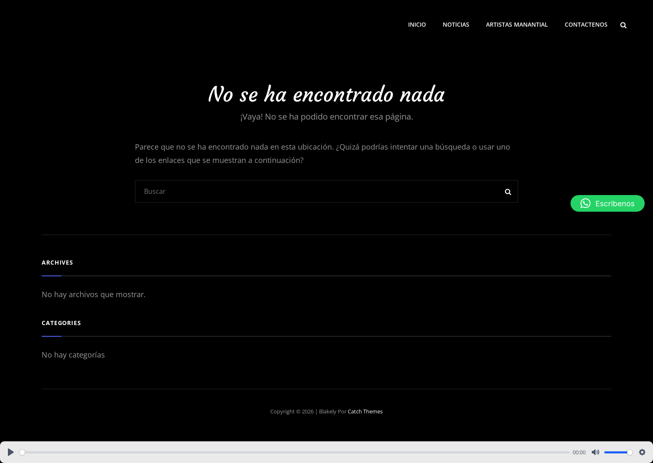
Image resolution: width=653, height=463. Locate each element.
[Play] (10, 452)
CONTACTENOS (586, 24)
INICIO (417, 24)
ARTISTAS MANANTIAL (517, 24)
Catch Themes (365, 411)
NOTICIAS (456, 24)
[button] (608, 203)
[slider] (295, 452)
